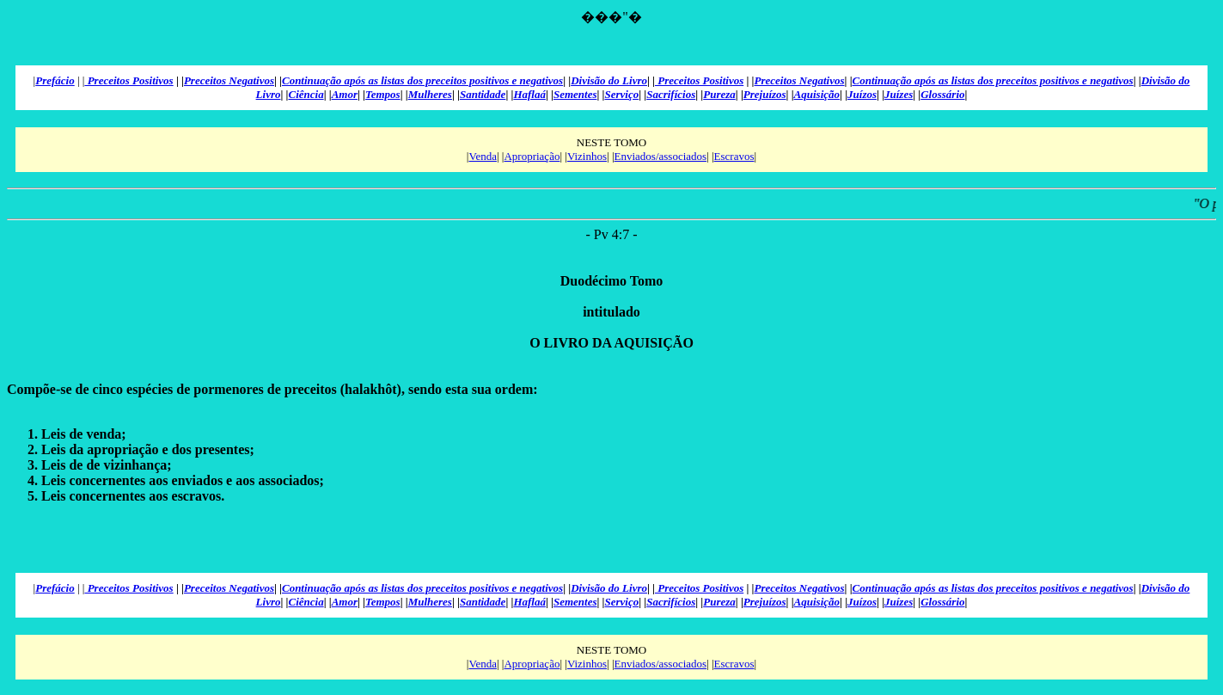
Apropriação (532, 156)
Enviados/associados (661, 156)
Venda (482, 156)
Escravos (734, 156)
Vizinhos (587, 156)
